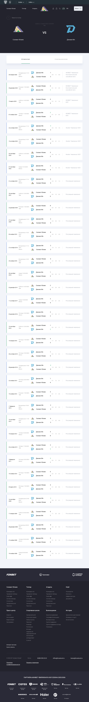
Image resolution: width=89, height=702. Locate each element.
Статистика (10, 601)
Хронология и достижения (73, 615)
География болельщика (52, 617)
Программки (10, 622)
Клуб (67, 587)
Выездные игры (50, 619)
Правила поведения (32, 662)
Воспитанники (70, 619)
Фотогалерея (10, 617)
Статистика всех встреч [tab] (61, 59)
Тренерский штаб (11, 603)
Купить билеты (11, 647)
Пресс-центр (11, 610)
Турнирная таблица (12, 594)
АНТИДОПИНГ (30, 638)
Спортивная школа (32, 610)
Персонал (9, 606)
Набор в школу (30, 619)
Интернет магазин (11, 644)
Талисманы (49, 627)
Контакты (68, 594)
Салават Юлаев (11, 8)
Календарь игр (11, 591)
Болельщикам (51, 610)
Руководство (69, 591)
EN (67, 8)
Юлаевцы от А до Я (71, 617)
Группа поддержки (51, 622)
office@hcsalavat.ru (58, 658)
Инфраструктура (70, 596)
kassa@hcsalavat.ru (76, 658)
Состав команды (11, 598)
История (28, 629)
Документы (69, 598)
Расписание (29, 627)
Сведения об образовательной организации (31, 633)
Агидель (34, 8)
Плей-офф (9, 596)
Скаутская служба (31, 617)
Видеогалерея (10, 619)
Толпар (24, 8)
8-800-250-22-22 (42, 658)
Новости (9, 615)
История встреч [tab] (25, 59)
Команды (28, 624)
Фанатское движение (52, 615)
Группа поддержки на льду (53, 624)
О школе (28, 640)
